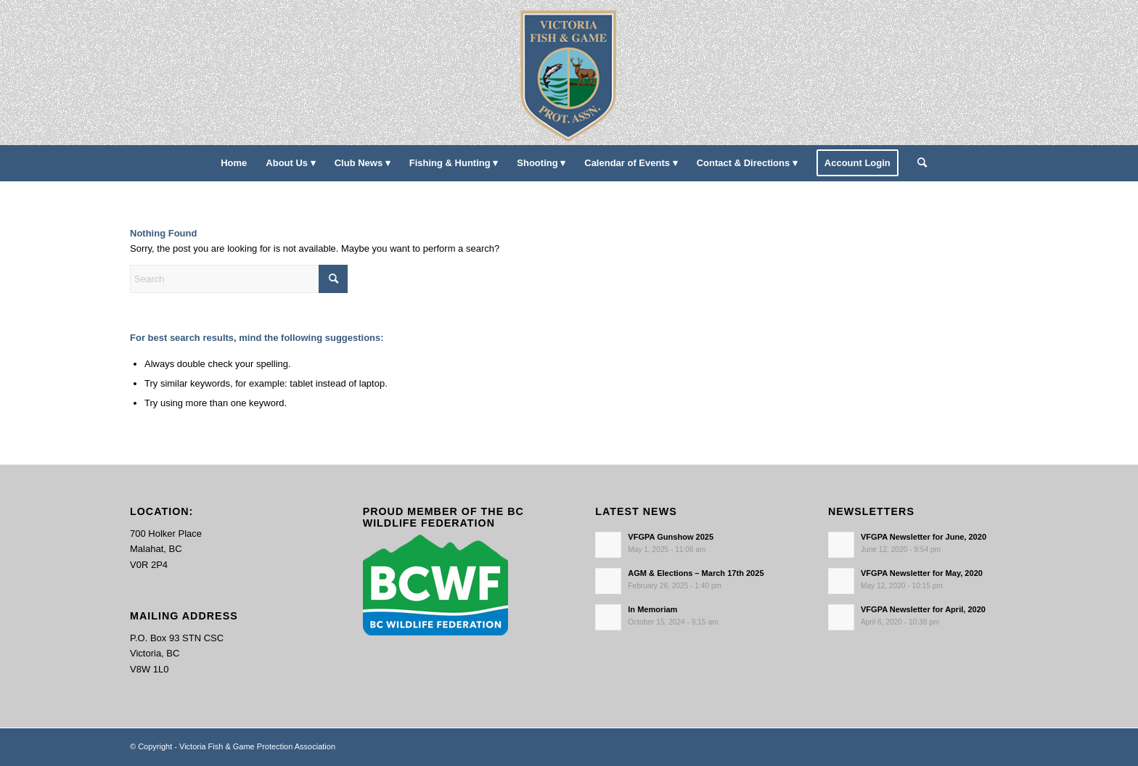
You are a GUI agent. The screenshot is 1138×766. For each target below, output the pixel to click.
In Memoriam (652, 609)
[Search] (917, 163)
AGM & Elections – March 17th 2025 (696, 573)
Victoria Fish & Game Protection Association (257, 746)
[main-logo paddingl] (569, 72)
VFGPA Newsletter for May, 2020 (922, 573)
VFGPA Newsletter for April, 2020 (923, 609)
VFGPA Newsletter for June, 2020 (923, 536)
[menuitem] (233, 163)
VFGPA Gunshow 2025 (670, 536)
